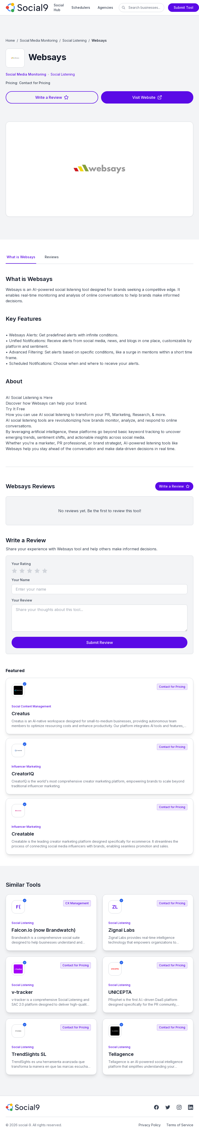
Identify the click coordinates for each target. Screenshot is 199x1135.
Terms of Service (179, 1125)
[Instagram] (179, 1107)
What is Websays (21, 257)
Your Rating (21, 564)
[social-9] (27, 7)
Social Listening (74, 40)
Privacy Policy (150, 1125)
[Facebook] (156, 1107)
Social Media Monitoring (38, 40)
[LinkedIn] (190, 1107)
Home (10, 40)
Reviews (52, 257)
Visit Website (147, 97)
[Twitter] (168, 1107)
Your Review (22, 600)
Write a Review (52, 97)
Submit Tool (183, 7)
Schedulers (80, 7)
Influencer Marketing (26, 766)
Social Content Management (31, 706)
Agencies (105, 7)
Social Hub (59, 7)
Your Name (21, 580)
